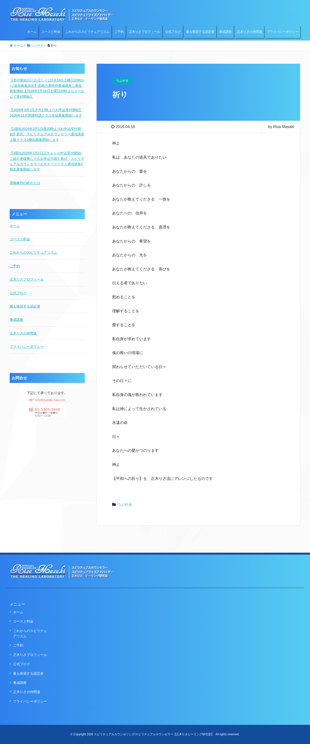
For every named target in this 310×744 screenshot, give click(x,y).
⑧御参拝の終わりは (25, 183)
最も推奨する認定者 (200, 31)
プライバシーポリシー (282, 31)
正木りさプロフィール (144, 31)
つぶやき (124, 504)
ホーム (32, 31)
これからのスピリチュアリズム (87, 31)
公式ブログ (173, 31)
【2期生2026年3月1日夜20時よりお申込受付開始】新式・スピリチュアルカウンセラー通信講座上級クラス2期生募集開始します (47, 134)
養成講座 (225, 31)
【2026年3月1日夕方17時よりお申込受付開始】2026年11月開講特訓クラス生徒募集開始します (46, 112)
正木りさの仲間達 (249, 31)
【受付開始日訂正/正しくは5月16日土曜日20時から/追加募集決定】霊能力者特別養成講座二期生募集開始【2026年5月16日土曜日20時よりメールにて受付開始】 (47, 88)
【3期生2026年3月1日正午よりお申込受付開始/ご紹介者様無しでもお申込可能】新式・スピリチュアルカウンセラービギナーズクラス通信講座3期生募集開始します (47, 161)
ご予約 (119, 31)
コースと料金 (50, 31)
